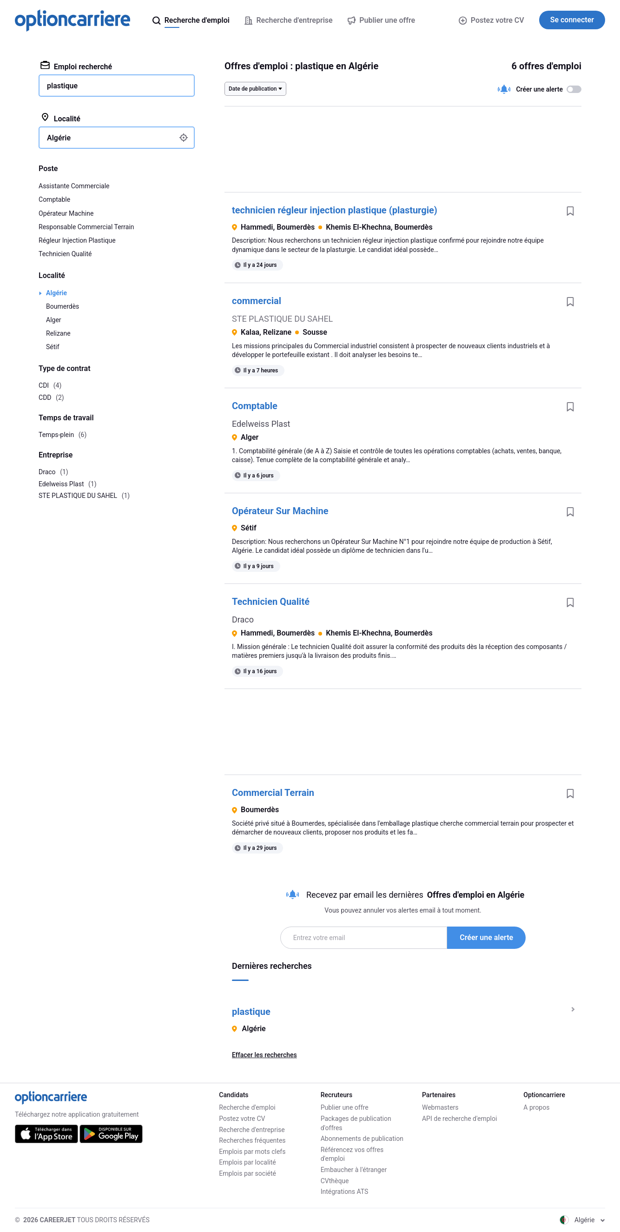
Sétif (52, 347)
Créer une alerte (486, 937)
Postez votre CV (491, 20)
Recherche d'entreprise (251, 1129)
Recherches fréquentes (252, 1140)
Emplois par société (247, 1173)
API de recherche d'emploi (459, 1118)
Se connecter (572, 19)
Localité (60, 118)
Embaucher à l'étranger (354, 1169)
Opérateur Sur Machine (280, 511)
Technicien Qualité (271, 601)
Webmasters (440, 1107)
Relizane (58, 333)
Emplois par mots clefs (252, 1151)
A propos (536, 1107)
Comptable (254, 405)
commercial (256, 300)
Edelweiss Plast (261, 424)
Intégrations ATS (345, 1191)
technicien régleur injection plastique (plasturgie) (334, 210)
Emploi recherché (76, 66)
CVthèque (335, 1181)
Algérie (56, 293)
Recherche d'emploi (247, 1107)
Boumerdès (62, 306)
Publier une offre (345, 1107)
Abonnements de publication (362, 1138)
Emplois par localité (247, 1162)
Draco (243, 619)
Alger (53, 320)
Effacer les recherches (264, 1055)
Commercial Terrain (273, 792)
